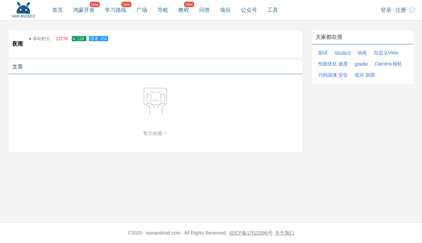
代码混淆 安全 (333, 75)
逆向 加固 (365, 75)
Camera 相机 (388, 63)
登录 (386, 10)
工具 (272, 10)
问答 (204, 10)
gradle (361, 64)
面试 (323, 52)
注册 (400, 10)
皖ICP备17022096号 (251, 233)
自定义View (386, 52)
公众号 (249, 10)
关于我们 (284, 233)
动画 (362, 52)
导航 (162, 10)
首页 (57, 10)
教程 (183, 10)
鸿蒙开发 (84, 10)
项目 (225, 10)
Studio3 (342, 53)
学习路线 (115, 10)
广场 (142, 10)
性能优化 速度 (333, 63)
